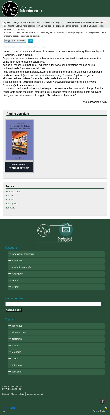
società (15, 358)
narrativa (10, 207)
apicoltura (11, 195)
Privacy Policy (99, 411)
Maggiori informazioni (15, 40)
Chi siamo (17, 273)
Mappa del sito (17, 394)
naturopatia (11, 203)
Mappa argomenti (35, 394)
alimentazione (13, 191)
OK (30, 40)
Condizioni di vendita (23, 254)
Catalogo (17, 260)
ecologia (10, 199)
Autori (15, 280)
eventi (15, 286)
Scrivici (5, 394)
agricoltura (17, 325)
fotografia (16, 352)
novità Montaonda (21, 267)
